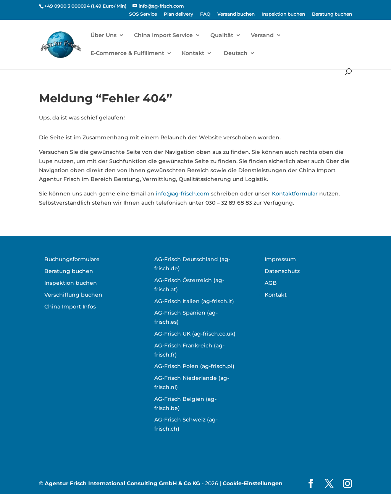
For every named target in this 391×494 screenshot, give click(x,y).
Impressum (280, 259)
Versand (262, 35)
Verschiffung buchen (73, 294)
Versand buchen (236, 14)
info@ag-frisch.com (182, 193)
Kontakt (193, 53)
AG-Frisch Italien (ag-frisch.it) (194, 301)
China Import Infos (70, 306)
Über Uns (103, 35)
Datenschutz (282, 271)
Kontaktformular (295, 193)
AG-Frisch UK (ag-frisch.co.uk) (195, 333)
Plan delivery (178, 14)
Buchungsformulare (72, 259)
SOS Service (143, 14)
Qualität (221, 35)
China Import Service (163, 35)
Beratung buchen (332, 14)
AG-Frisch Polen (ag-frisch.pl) (194, 366)
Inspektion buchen (283, 14)
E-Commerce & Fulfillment (127, 53)
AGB (271, 282)
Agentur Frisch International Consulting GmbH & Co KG (122, 483)
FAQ (205, 14)
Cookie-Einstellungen (253, 483)
